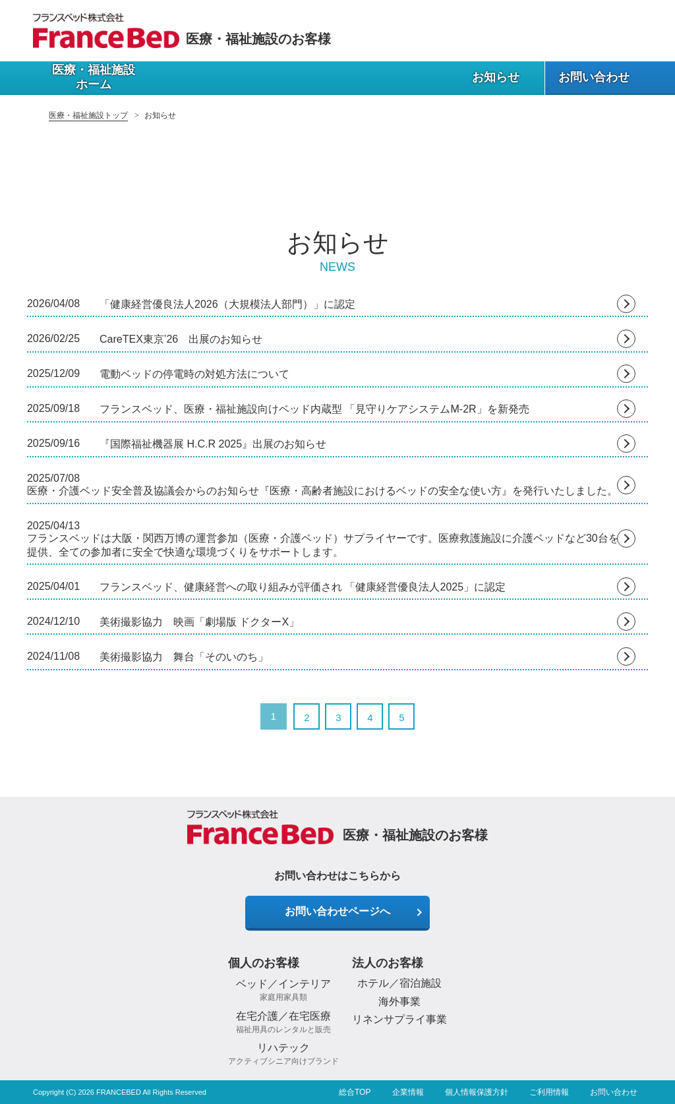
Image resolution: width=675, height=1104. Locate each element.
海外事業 (399, 1001)
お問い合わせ (613, 1092)
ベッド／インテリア (283, 990)
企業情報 (408, 1092)
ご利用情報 (549, 1092)
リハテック (283, 1054)
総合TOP (354, 1092)
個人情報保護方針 (476, 1092)
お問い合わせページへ (337, 911)
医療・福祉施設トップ (88, 115)
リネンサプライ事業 (399, 1019)
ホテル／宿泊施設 (399, 983)
